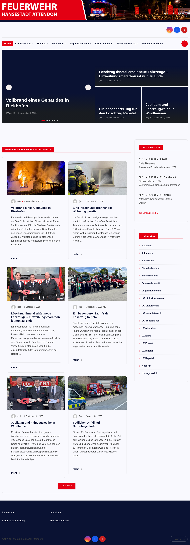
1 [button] (41, 120)
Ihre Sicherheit (23, 43)
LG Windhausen (150, 320)
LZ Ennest (147, 343)
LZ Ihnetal (147, 351)
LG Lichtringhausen (153, 298)
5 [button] (54, 120)
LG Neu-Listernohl (152, 313)
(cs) (100, 81)
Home (7, 43)
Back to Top (179, 539)
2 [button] (46, 120)
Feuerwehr (58, 43)
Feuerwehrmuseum (152, 43)
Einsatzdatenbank (59, 521)
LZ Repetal (148, 358)
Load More (66, 486)
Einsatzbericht (150, 275)
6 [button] (57, 120)
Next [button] (88, 87)
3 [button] (49, 120)
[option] (48, 86)
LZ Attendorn (149, 328)
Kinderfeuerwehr (104, 43)
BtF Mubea (148, 260)
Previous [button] (9, 87)
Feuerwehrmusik (126, 43)
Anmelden (55, 512)
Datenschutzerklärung (13, 521)
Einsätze (41, 43)
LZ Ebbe (146, 335)
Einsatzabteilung (151, 268)
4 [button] (51, 120)
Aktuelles (147, 245)
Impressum (8, 512)
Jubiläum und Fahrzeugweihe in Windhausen (160, 109)
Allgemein (147, 253)
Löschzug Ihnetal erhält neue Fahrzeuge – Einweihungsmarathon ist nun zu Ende (35, 317)
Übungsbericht (150, 373)
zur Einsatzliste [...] (149, 213)
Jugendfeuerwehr (79, 43)
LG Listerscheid (150, 305)
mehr (15, 258)
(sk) (13, 113)
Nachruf (146, 366)
